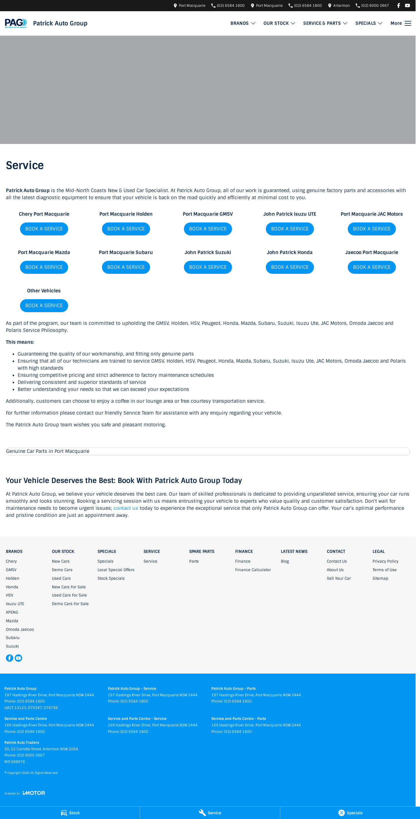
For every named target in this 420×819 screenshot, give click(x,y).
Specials (105, 561)
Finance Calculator (253, 569)
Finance (243, 561)
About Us (335, 569)
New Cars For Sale (69, 586)
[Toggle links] (24, 792)
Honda (12, 586)
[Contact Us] (189, 5)
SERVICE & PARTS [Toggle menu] (325, 23)
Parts (194, 561)
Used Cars (61, 578)
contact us (125, 508)
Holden (12, 578)
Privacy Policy (385, 561)
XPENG (12, 612)
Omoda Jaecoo (20, 629)
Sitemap (380, 578)
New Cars (61, 561)
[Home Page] (15, 23)
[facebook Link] (398, 5)
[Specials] (350, 813)
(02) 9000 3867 (31, 755)
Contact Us (337, 561)
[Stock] (70, 813)
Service (150, 561)
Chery (11, 561)
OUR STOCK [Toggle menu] (279, 23)
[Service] (210, 813)
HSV (9, 595)
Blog (285, 561)
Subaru (13, 637)
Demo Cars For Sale (70, 603)
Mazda (12, 620)
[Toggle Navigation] (401, 23)
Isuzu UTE (15, 603)
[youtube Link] (407, 5)
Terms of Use (385, 569)
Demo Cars (62, 569)
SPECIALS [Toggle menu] (369, 23)
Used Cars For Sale (69, 595)
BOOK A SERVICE (44, 229)
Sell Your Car (339, 578)
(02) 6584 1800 (31, 701)
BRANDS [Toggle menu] (243, 23)
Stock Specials (111, 578)
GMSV (11, 569)
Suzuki (12, 646)
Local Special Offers (116, 569)
